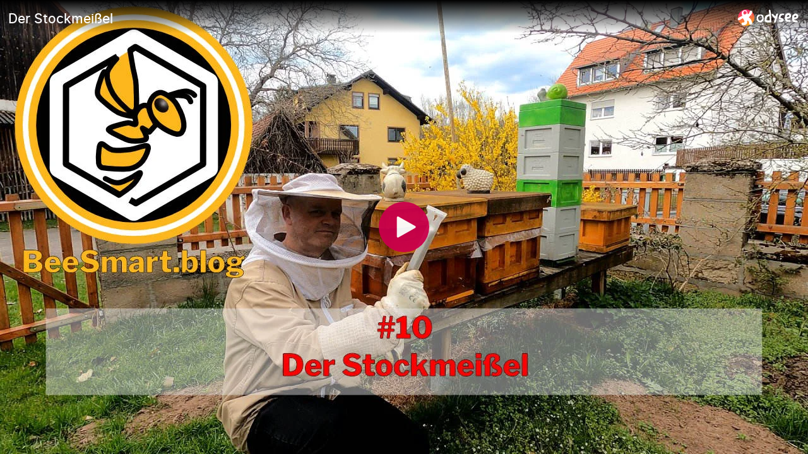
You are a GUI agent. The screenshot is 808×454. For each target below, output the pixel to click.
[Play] (404, 227)
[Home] (768, 17)
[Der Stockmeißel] (368, 18)
